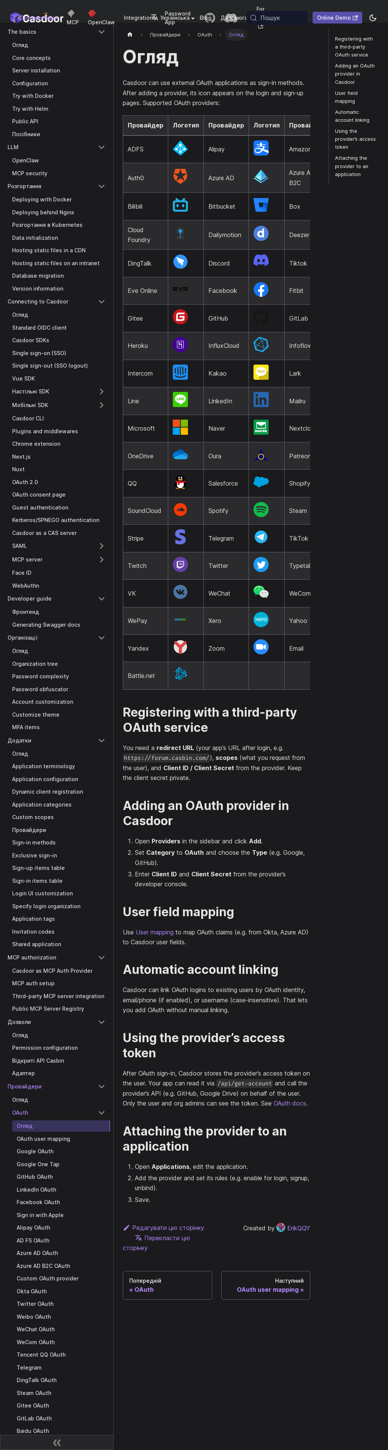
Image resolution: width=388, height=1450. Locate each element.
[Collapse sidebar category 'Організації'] (101, 638)
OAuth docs (290, 1103)
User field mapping (346, 97)
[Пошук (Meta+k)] (277, 18)
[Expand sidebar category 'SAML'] (101, 546)
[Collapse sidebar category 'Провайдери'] (101, 1086)
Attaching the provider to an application (351, 166)
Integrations (140, 17)
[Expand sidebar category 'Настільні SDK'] (101, 391)
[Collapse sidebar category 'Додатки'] (101, 740)
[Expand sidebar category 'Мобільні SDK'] (101, 405)
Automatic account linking (352, 116)
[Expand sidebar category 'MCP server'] (101, 560)
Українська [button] (170, 17)
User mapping (155, 932)
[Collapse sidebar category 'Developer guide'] (101, 599)
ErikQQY (293, 1228)
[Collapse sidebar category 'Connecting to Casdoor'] (101, 302)
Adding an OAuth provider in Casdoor (355, 74)
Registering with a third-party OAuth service (354, 47)
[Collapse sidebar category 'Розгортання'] (101, 186)
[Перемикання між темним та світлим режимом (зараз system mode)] (373, 18)
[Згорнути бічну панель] (57, 1442)
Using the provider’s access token (355, 139)
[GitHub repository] (210, 17)
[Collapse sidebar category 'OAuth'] (101, 1113)
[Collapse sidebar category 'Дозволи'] (101, 1022)
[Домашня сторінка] (130, 35)
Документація (39, 17)
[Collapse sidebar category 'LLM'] (101, 147)
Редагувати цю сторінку (163, 1227)
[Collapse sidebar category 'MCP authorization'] (101, 957)
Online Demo (337, 17)
